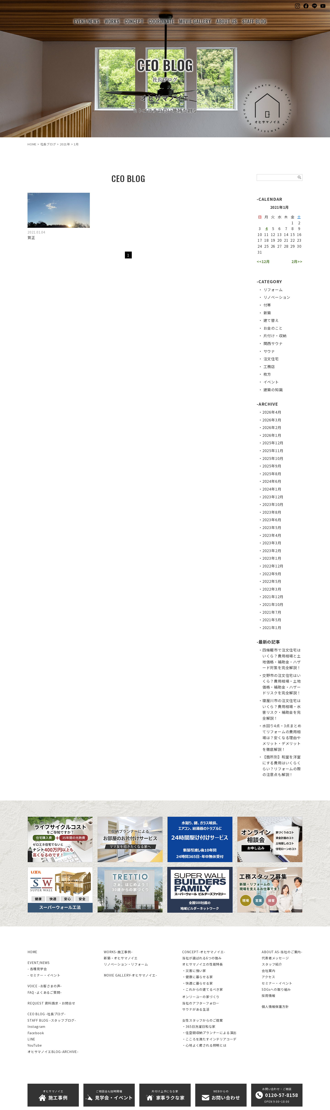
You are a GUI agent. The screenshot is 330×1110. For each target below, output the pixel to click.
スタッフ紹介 (272, 964)
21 (286, 240)
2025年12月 (272, 442)
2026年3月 (271, 420)
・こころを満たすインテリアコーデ (209, 1039)
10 (260, 234)
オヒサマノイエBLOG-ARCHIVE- (53, 1051)
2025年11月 (272, 450)
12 (273, 234)
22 (292, 240)
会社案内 (268, 970)
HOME (32, 952)
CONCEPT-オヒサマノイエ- (203, 952)
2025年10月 (272, 458)
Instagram (36, 1026)
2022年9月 (271, 573)
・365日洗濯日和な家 (198, 1026)
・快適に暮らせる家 (197, 983)
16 (299, 234)
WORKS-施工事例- (118, 952)
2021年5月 (271, 619)
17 (260, 240)
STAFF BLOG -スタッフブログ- (52, 1020)
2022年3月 (271, 589)
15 (292, 234)
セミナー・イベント (277, 983)
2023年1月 (271, 558)
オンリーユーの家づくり (201, 996)
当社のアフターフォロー (200, 1003)
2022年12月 (272, 566)
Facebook (36, 1033)
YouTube (35, 1045)
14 (286, 234)
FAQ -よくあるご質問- (45, 992)
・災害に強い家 (194, 970)
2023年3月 (271, 543)
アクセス (268, 976)
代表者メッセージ (275, 958)
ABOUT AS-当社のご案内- (282, 952)
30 (299, 246)
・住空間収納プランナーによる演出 (209, 1032)
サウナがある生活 (195, 1009)
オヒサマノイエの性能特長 (202, 964)
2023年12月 (272, 496)
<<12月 (263, 261)
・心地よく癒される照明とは (204, 1045)
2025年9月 (271, 466)
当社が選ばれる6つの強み (202, 958)
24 (260, 246)
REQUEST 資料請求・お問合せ (51, 1003)
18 (266, 240)
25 (266, 246)
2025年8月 (271, 473)
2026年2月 (271, 427)
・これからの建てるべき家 (202, 989)
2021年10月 (272, 604)
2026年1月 (271, 435)
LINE (31, 1039)
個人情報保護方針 (275, 1006)
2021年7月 (271, 612)
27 (279, 246)
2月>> (297, 261)
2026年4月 (271, 412)
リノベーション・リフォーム (126, 964)
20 (279, 240)
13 (279, 234)
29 (292, 246)
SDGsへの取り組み (276, 989)
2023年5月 (271, 527)
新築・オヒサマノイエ (121, 958)
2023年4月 (271, 535)
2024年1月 (271, 489)
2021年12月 (272, 596)
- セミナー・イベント (44, 975)
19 (273, 240)
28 (286, 246)
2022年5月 (271, 581)
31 (260, 252)
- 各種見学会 (37, 968)
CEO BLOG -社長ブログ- (47, 1014)
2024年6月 (271, 481)
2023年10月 (272, 504)
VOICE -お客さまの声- (45, 986)
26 (273, 246)
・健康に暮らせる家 (197, 976)
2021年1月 (271, 627)
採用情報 (268, 995)
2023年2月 (271, 550)
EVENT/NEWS (39, 962)
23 (299, 240)
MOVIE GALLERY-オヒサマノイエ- (130, 975)
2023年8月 (271, 512)
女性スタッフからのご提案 (202, 1020)
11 (266, 234)
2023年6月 (271, 519)
